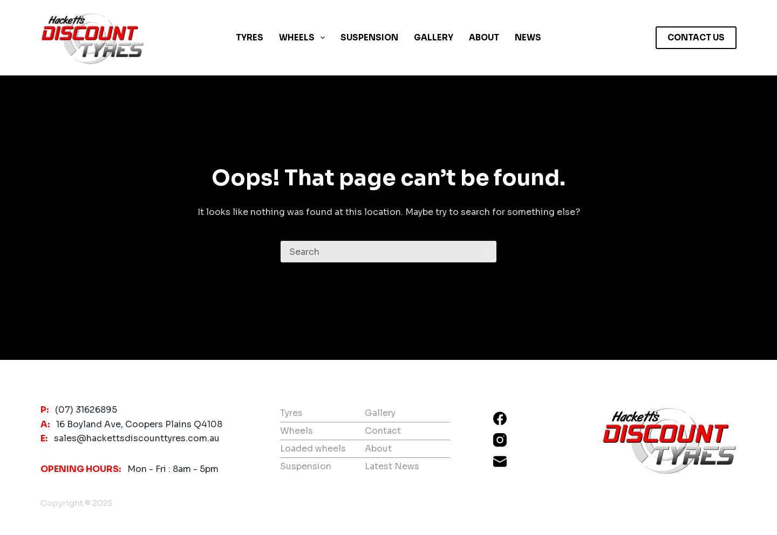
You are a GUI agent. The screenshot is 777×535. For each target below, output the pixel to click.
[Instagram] (500, 440)
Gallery (433, 37)
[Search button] (485, 251)
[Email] (500, 461)
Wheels (304, 37)
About (484, 37)
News (528, 37)
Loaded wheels (313, 448)
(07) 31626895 (86, 409)
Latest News (392, 466)
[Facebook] (500, 418)
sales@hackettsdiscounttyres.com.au (137, 438)
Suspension (369, 37)
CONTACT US (696, 37)
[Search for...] (378, 251)
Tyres (249, 37)
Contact (383, 430)
